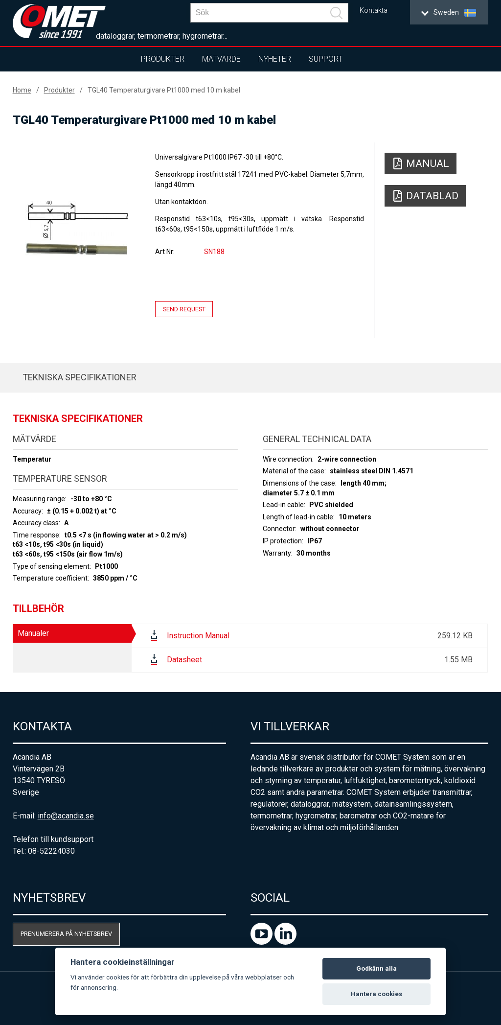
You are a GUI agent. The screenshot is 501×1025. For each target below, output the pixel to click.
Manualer (33, 633)
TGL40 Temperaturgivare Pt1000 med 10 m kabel (164, 90)
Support (325, 59)
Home (22, 90)
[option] (77, 228)
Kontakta (373, 10)
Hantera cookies (376, 994)
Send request (184, 309)
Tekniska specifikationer (80, 377)
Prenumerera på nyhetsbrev (66, 933)
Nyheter (274, 59)
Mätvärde (221, 59)
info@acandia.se (66, 815)
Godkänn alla (376, 968)
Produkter (162, 59)
